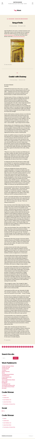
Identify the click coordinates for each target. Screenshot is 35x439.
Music (11, 64)
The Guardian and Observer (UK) (8, 385)
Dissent (3, 373)
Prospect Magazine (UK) (6, 377)
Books (7, 64)
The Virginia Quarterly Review (8, 374)
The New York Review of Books (8, 366)
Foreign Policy (4, 378)
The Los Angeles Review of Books (8, 380)
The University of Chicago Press (9, 404)
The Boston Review (5, 376)
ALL (7, 19)
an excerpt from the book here (19, 37)
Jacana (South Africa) (7, 402)
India (9, 64)
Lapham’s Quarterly (6, 372)
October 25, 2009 (23, 26)
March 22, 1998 (22, 80)
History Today (4, 381)
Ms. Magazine (4, 383)
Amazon (4, 395)
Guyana (7, 340)
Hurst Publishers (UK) (7, 400)
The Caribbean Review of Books (8, 387)
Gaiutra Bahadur (14, 26)
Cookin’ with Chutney (17, 77)
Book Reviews (11, 19)
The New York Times (6, 367)
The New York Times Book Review (22, 19)
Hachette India (6, 398)
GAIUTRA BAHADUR (17, 2)
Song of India (17, 22)
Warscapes (4, 388)
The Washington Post (6, 384)
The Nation (4, 370)
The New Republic (5, 369)
